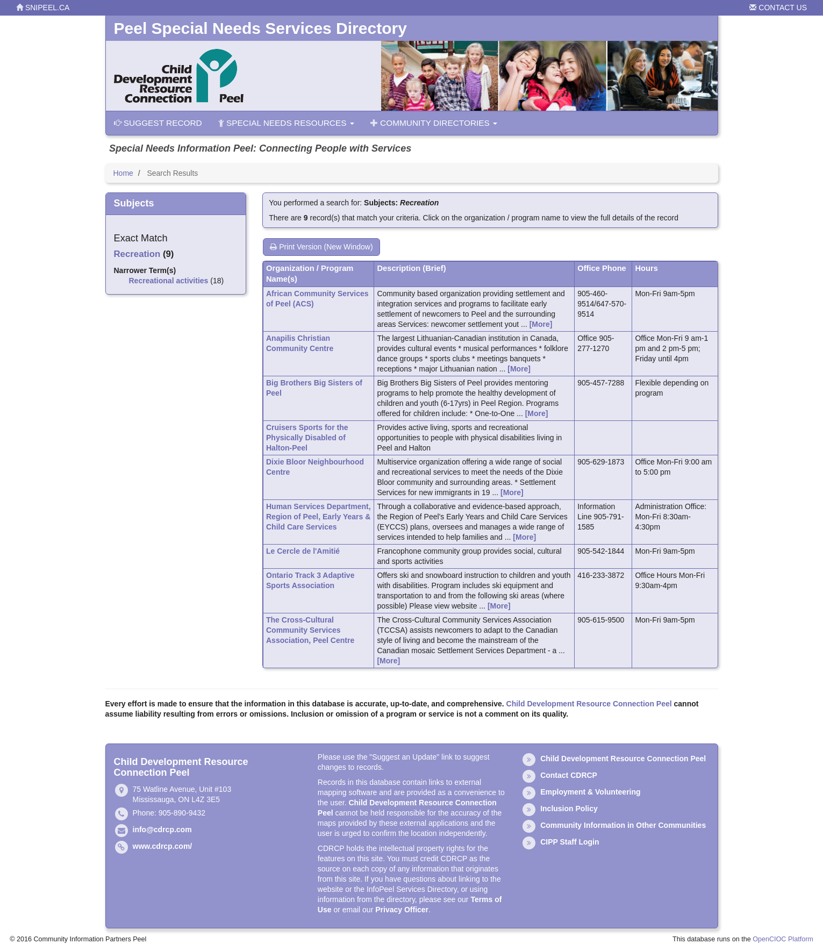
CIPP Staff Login (569, 842)
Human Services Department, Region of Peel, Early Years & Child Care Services (318, 516)
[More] (541, 324)
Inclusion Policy (569, 808)
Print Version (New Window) (321, 246)
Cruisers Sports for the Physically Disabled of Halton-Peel (307, 437)
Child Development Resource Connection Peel (589, 703)
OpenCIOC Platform (783, 939)
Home (123, 173)
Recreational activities (169, 280)
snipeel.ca (42, 7)
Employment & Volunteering (590, 792)
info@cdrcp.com (162, 829)
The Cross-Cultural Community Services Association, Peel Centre (310, 630)
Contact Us (778, 7)
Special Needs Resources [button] (286, 122)
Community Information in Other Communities (623, 825)
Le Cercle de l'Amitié (303, 551)
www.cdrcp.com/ (162, 846)
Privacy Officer (401, 909)
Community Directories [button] (433, 122)
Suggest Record (158, 122)
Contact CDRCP (568, 775)
